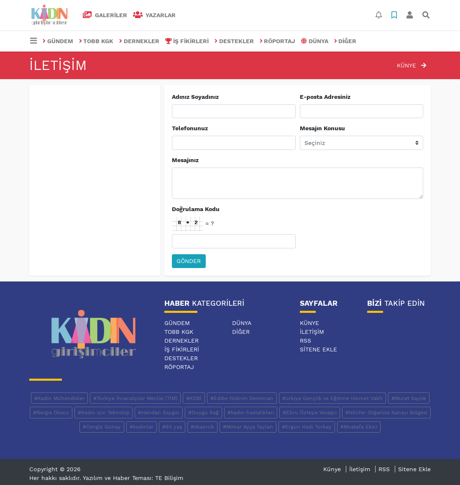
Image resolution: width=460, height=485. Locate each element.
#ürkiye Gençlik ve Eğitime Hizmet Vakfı (332, 398)
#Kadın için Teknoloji (103, 412)
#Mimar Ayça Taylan (248, 427)
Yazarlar (154, 15)
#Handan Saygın (158, 412)
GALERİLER (105, 15)
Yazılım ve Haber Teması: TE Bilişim (133, 478)
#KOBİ (194, 398)
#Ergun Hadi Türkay (307, 427)
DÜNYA (314, 41)
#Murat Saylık (408, 398)
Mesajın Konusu (322, 128)
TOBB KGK (96, 41)
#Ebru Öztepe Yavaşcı (310, 412)
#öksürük (202, 427)
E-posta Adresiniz (325, 96)
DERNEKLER (139, 41)
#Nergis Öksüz (51, 412)
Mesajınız (185, 160)
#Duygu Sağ (203, 412)
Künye (411, 65)
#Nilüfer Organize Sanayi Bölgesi (386, 412)
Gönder (188, 261)
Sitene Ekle (318, 349)
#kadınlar (141, 427)
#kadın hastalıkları (250, 412)
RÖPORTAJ (278, 41)
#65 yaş (172, 427)
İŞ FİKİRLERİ (187, 41)
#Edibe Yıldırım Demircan (241, 398)
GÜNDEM (58, 41)
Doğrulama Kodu (196, 209)
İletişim (312, 331)
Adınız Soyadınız (195, 96)
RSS (305, 340)
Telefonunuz (190, 128)
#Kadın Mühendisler (59, 398)
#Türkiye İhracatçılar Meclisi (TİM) (135, 398)
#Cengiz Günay (102, 427)
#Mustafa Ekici (358, 427)
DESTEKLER (234, 41)
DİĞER (345, 41)
